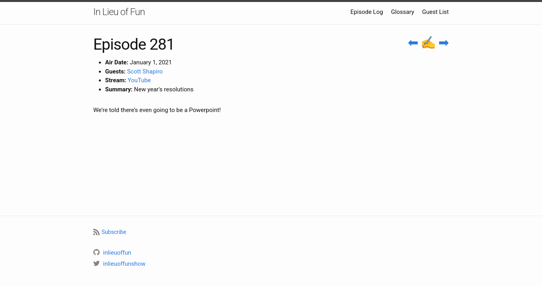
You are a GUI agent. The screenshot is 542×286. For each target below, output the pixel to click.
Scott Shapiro (145, 71)
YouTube (139, 80)
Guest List (435, 11)
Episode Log (367, 11)
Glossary (402, 11)
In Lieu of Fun (119, 11)
